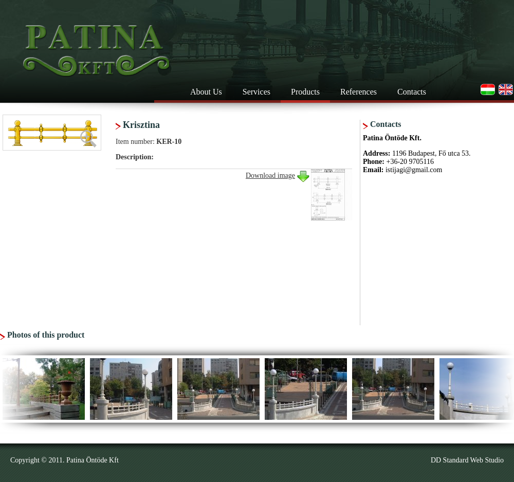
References (358, 91)
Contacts (411, 91)
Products (305, 91)
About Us (206, 91)
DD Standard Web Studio (467, 460)
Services (256, 91)
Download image (270, 175)
